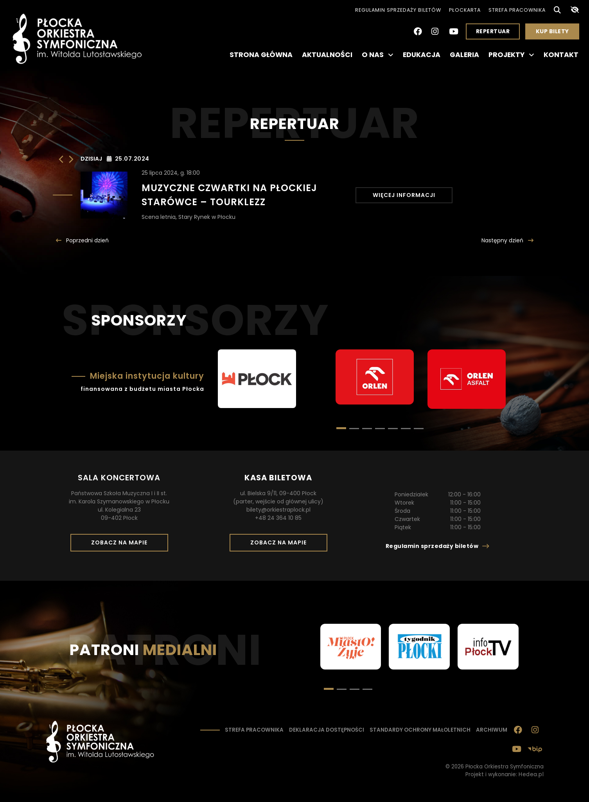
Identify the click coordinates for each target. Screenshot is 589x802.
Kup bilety (555, 33)
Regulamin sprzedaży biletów (398, 10)
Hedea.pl (531, 774)
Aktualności (327, 54)
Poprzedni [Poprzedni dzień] (87, 240)
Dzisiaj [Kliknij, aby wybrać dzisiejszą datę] (91, 159)
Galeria (464, 54)
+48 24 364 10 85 (278, 518)
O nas (377, 54)
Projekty (511, 54)
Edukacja (421, 54)
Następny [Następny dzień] (503, 240)
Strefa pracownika (517, 10)
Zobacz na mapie (122, 544)
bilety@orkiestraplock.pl (278, 510)
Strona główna (261, 54)
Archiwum (491, 730)
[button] (354, 428)
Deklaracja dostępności (326, 730)
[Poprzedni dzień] (61, 159)
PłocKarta (465, 10)
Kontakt (561, 54)
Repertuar (493, 31)
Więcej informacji (404, 195)
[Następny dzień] (71, 159)
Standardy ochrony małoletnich (420, 730)
